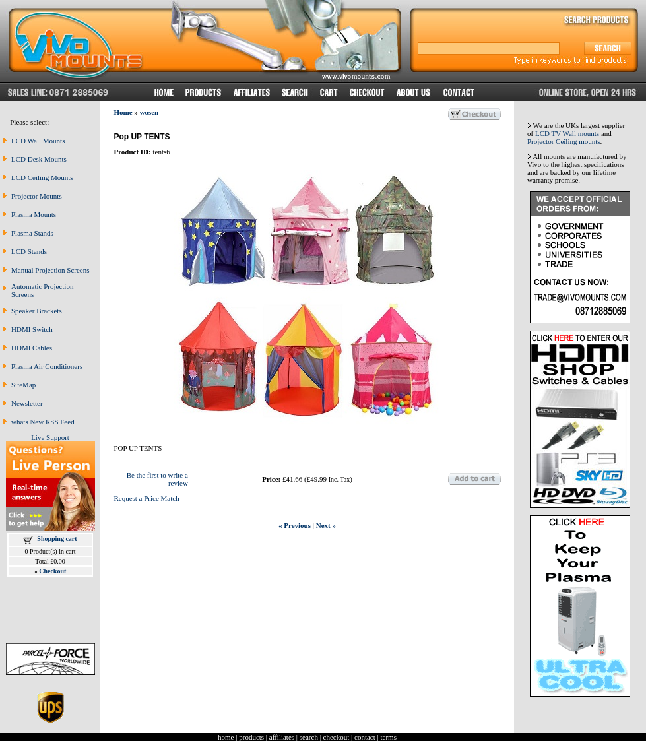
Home (122, 112)
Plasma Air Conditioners (46, 366)
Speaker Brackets (36, 311)
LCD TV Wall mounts (567, 133)
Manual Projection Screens (50, 270)
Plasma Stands (32, 233)
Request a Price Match (146, 498)
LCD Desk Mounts (39, 159)
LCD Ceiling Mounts (42, 177)
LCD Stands (29, 251)
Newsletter (27, 403)
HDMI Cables (31, 348)
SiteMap (23, 385)
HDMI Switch (32, 329)
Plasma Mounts (33, 214)
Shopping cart (57, 538)
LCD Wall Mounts (38, 141)
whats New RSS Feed (43, 422)
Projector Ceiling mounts (563, 141)
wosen (149, 112)
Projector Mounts (36, 196)
